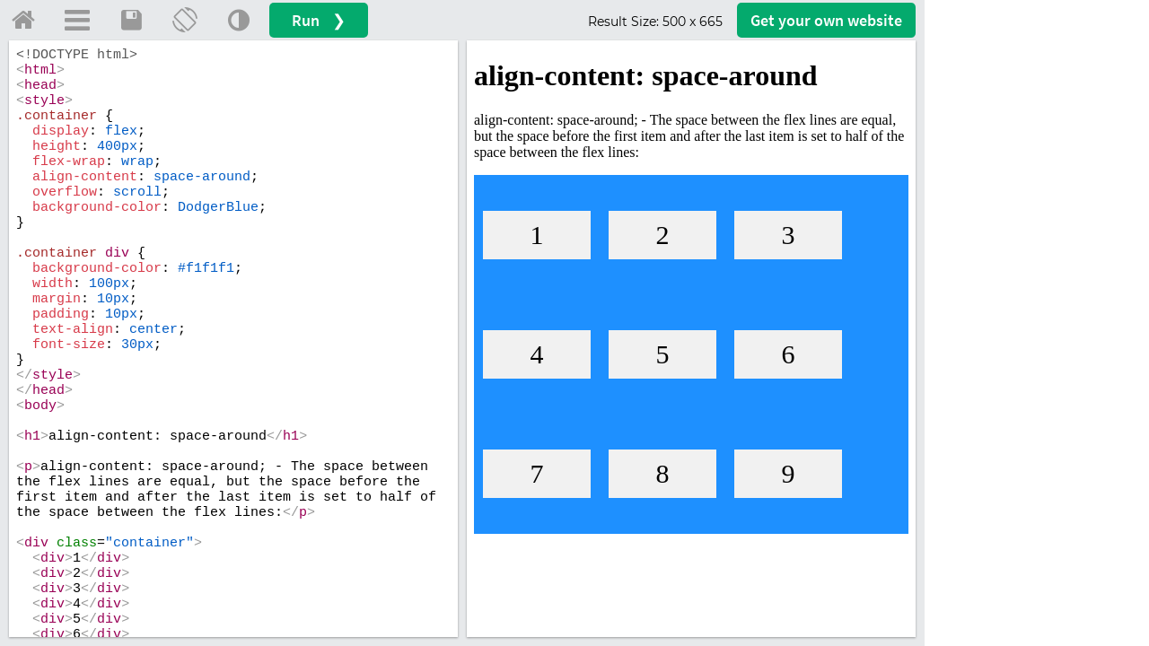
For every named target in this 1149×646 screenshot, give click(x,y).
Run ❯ (319, 20)
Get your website (826, 20)
